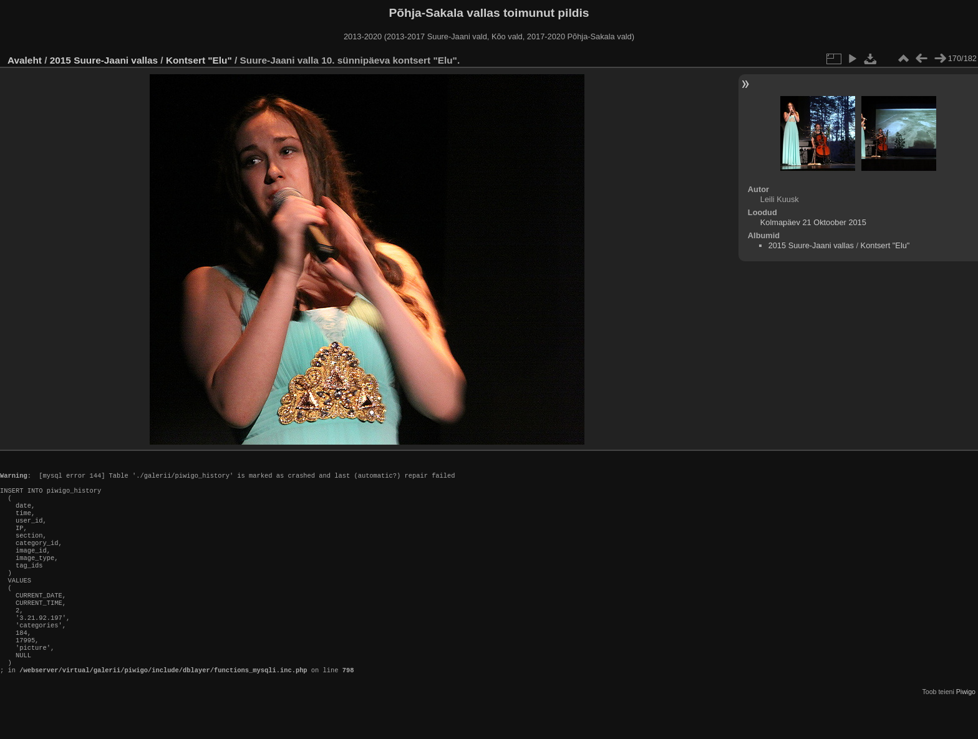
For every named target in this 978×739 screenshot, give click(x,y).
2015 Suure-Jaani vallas (104, 60)
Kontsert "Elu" (199, 60)
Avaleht (24, 60)
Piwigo (966, 729)
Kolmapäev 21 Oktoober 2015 (813, 222)
